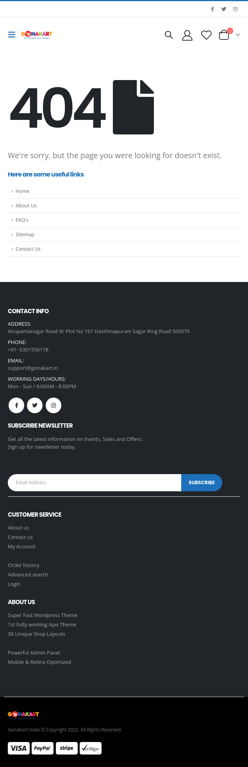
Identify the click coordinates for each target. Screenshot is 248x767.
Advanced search (28, 574)
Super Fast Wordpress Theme (42, 615)
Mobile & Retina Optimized (39, 661)
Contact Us (28, 249)
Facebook (16, 405)
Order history (23, 565)
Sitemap (25, 234)
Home (23, 191)
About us (18, 527)
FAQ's (22, 220)
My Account (22, 546)
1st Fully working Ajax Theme (42, 624)
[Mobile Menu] (14, 34)
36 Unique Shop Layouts (36, 633)
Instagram (53, 405)
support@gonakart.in (33, 367)
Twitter (35, 405)
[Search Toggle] (169, 35)
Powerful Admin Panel (34, 652)
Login (14, 583)
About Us (26, 205)
